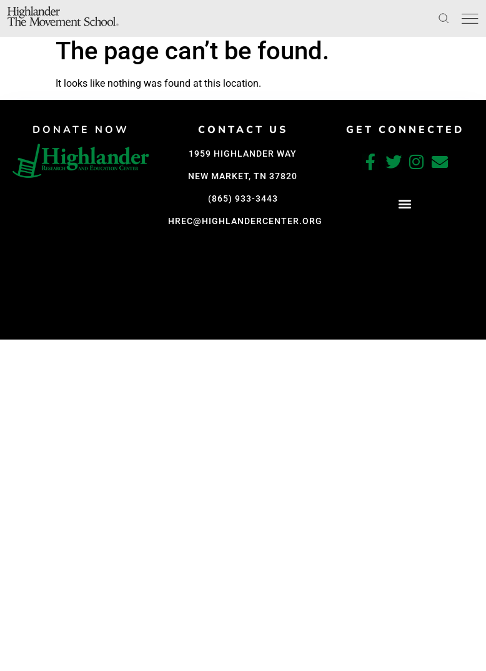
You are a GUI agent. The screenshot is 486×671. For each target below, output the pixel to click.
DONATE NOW (81, 130)
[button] (81, 328)
